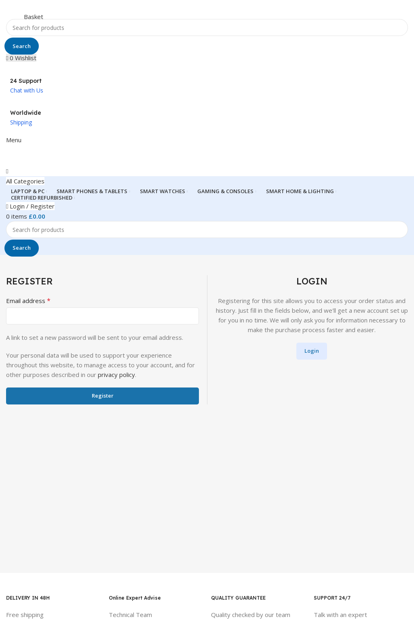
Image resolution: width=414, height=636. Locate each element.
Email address (28, 300)
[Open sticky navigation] (25, 181)
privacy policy (116, 375)
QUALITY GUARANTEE (238, 598)
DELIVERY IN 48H (28, 598)
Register (103, 395)
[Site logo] (39, 9)
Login (311, 350)
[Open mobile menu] (13, 140)
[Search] (207, 27)
